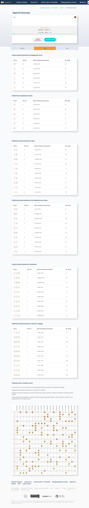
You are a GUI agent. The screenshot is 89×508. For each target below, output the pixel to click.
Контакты (57, 488)
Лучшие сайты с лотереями (49, 2)
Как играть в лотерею (27, 488)
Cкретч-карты (27, 483)
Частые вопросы (15, 488)
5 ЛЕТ (67, 48)
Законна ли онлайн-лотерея (41, 488)
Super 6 (62, 7)
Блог (19, 483)
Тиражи (13, 483)
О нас (51, 488)
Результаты (55, 7)
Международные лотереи (68, 2)
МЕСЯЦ (22, 48)
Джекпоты (83, 2)
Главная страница (45, 7)
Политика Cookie (25, 490)
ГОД (45, 48)
